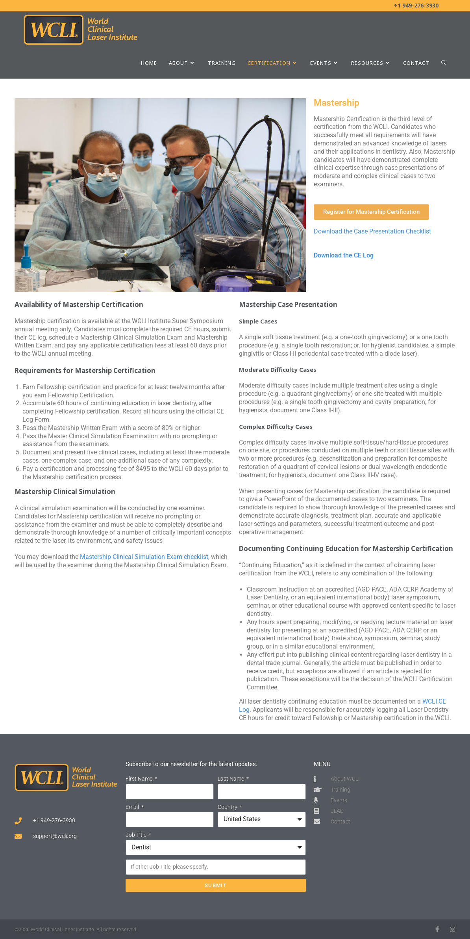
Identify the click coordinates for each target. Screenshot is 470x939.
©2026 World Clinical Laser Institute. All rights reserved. (76, 929)
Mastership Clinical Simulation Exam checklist (144, 556)
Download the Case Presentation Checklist (372, 231)
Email (133, 807)
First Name (140, 778)
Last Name (231, 778)
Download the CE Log (344, 255)
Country (228, 807)
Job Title (137, 835)
